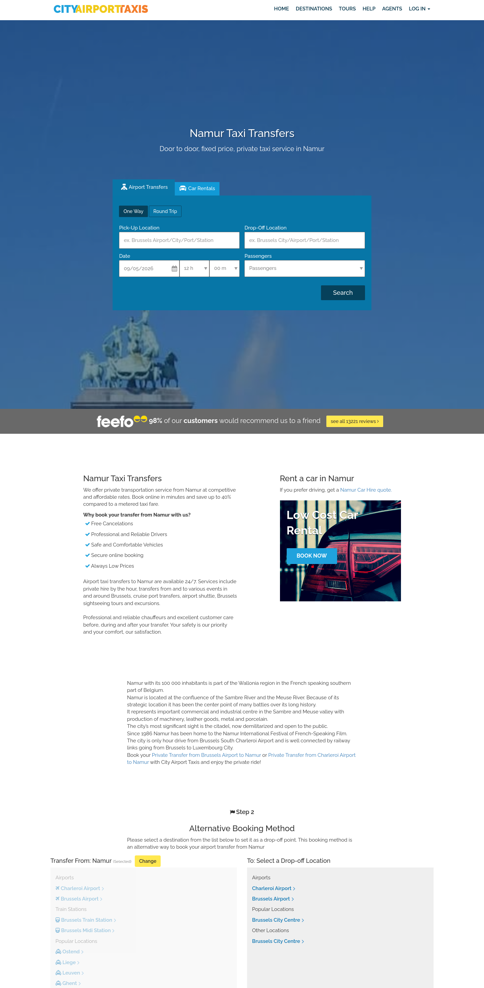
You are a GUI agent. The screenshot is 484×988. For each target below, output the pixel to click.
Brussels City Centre (276, 920)
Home (281, 9)
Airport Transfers (148, 187)
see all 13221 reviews (355, 421)
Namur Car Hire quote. (366, 490)
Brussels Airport (271, 899)
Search (343, 292)
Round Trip (165, 211)
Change (147, 861)
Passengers (258, 256)
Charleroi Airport (271, 888)
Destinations (314, 9)
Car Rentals (201, 188)
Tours (347, 9)
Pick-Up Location (139, 228)
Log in (419, 9)
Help (369, 9)
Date (124, 256)
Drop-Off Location (265, 228)
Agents (392, 9)
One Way (133, 211)
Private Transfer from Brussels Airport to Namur (206, 755)
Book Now (311, 556)
